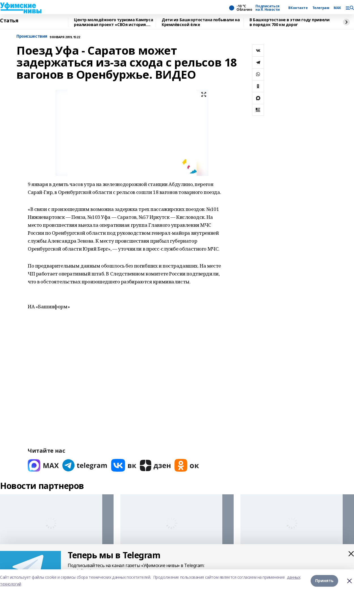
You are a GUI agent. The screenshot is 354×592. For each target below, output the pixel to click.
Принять (324, 580)
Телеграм (320, 8)
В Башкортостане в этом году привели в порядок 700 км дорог (289, 22)
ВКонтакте (298, 8)
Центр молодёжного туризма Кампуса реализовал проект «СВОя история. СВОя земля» (113, 22)
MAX (337, 8)
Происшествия (31, 36)
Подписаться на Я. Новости (267, 8)
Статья (9, 21)
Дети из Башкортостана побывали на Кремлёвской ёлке (201, 22)
